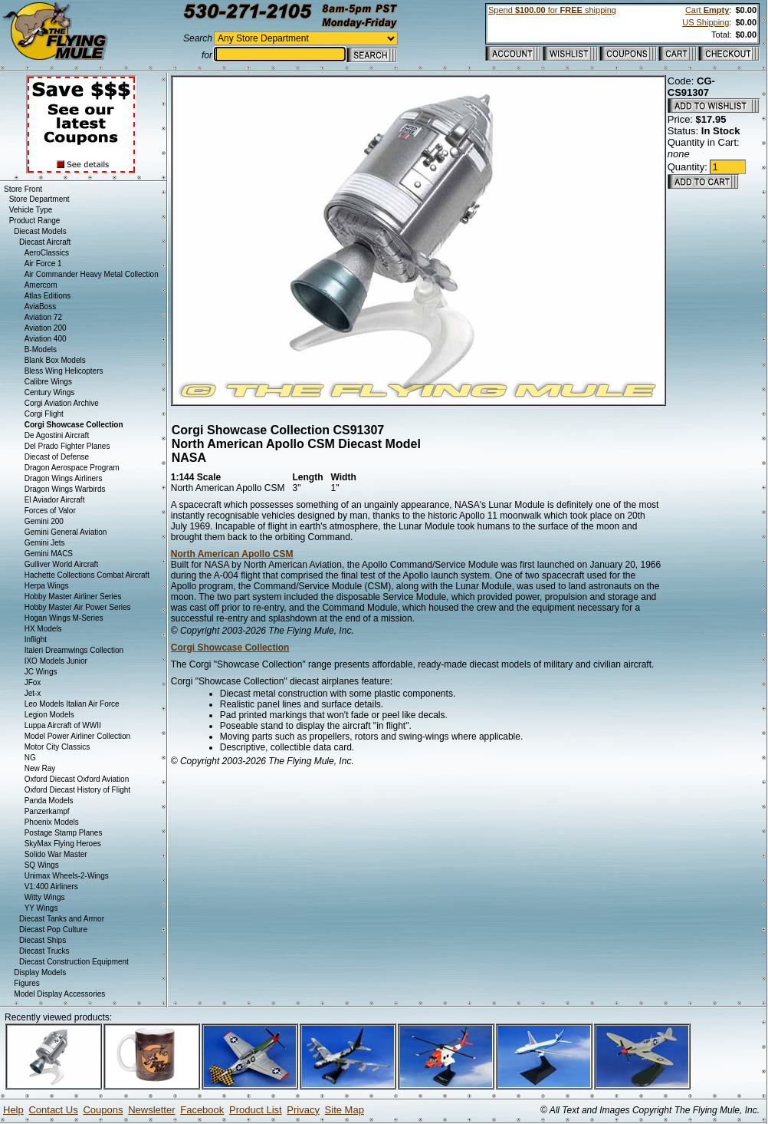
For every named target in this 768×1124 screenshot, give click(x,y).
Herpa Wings (47, 586)
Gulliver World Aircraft (62, 564)
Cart (707, 10)
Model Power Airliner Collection (77, 736)
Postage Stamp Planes (64, 833)
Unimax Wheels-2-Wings (67, 876)
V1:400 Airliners (51, 886)
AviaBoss (41, 306)
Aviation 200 (46, 328)
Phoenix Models (52, 822)
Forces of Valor (50, 510)
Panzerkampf (47, 811)
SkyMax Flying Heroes (63, 843)
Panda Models (49, 800)
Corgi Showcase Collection (230, 647)
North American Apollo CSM (232, 554)
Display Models (40, 972)
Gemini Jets (45, 543)
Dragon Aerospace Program (72, 467)
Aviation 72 (43, 317)
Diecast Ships (42, 940)
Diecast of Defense (57, 457)
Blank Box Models (55, 360)
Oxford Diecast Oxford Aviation (77, 779)
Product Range (35, 220)
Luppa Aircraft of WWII (63, 725)
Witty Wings (45, 897)
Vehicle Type (31, 210)
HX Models (43, 629)
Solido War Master (56, 854)
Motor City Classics (57, 747)
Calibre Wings (48, 381)
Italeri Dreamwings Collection (74, 650)
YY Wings (41, 908)
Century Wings (50, 392)
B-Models (41, 349)
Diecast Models (40, 231)
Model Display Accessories (59, 994)
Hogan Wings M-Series (64, 618)
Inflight (36, 639)
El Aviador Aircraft (55, 500)
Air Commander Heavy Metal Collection (92, 274)
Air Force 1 (43, 263)
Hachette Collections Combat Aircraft (87, 575)
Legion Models (49, 714)
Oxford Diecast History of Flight (77, 790)
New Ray (40, 768)
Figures (26, 983)
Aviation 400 (46, 339)
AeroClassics (47, 253)
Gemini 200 (44, 521)
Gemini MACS (49, 553)
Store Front (23, 189)
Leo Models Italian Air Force (72, 704)
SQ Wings (42, 865)
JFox (33, 682)
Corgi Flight (44, 414)
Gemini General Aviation (66, 532)
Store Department (39, 199)
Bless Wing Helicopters (64, 371)
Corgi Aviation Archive (62, 403)
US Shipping (705, 22)
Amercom (41, 285)
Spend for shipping (552, 10)
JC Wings (41, 671)
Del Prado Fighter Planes (67, 446)
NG (30, 757)
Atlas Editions (48, 296)
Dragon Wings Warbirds (65, 489)
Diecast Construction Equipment (74, 962)
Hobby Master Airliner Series (73, 596)
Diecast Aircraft (45, 242)
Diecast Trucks (44, 951)
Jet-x (33, 693)
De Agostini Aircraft (57, 435)
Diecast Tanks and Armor (61, 919)
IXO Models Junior (56, 661)
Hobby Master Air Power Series (78, 607)
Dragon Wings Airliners (64, 478)
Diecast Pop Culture (53, 929)
